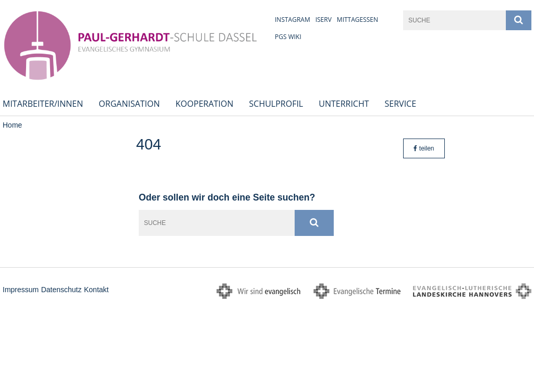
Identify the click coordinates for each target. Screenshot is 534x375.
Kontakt (96, 289)
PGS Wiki (288, 36)
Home (12, 125)
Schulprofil (276, 103)
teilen (424, 148)
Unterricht (344, 103)
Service (401, 103)
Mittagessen (357, 19)
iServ (323, 19)
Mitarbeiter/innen (43, 103)
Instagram (292, 19)
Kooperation (205, 103)
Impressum (21, 289)
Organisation (129, 103)
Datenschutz (61, 289)
